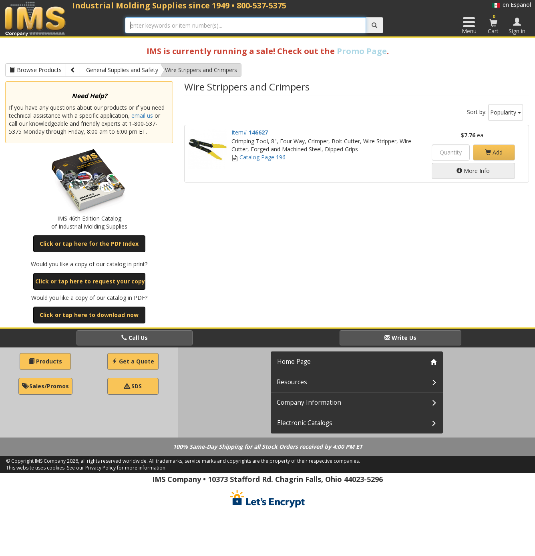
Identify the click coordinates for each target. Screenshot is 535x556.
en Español (511, 4)
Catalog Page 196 (258, 157)
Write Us (400, 337)
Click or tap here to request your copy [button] (90, 281)
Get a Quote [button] (133, 361)
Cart (493, 24)
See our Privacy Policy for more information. (117, 467)
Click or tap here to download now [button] (89, 315)
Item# (249, 132)
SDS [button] (133, 386)
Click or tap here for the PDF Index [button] (89, 243)
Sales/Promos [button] (45, 386)
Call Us (134, 337)
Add (494, 152)
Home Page (294, 361)
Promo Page (362, 51)
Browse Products (36, 70)
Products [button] (45, 361)
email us (142, 115)
